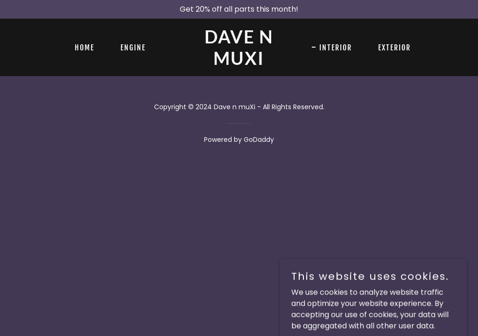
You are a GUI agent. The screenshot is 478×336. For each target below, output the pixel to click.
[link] (239, 62)
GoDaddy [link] (259, 139)
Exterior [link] (394, 47)
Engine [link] (133, 47)
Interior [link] (335, 47)
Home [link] (84, 47)
